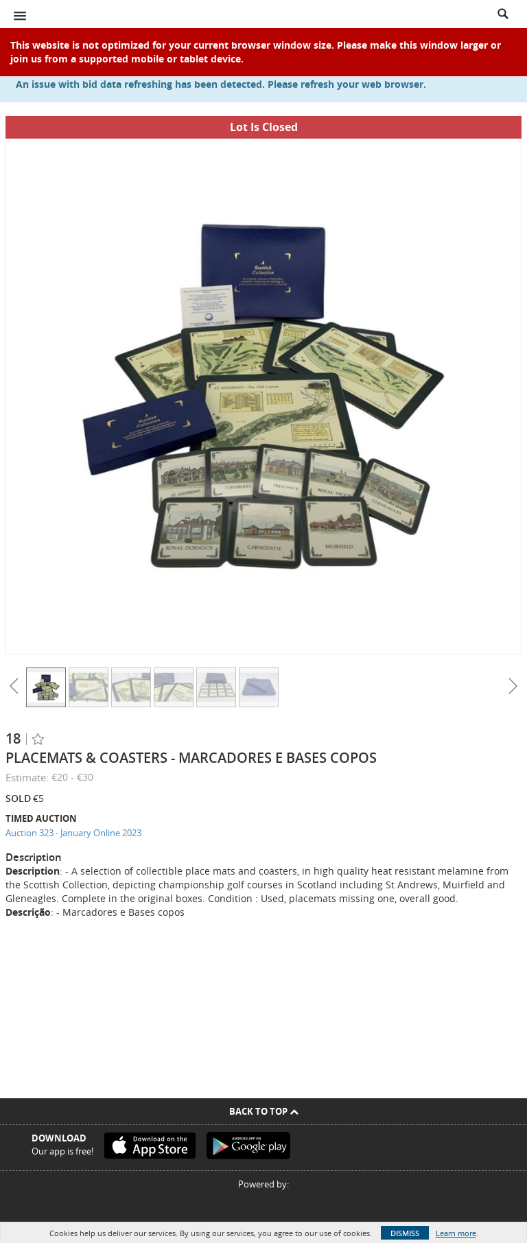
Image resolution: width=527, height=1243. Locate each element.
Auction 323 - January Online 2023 (73, 833)
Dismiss (404, 1233)
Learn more (456, 1233)
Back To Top (263, 1111)
